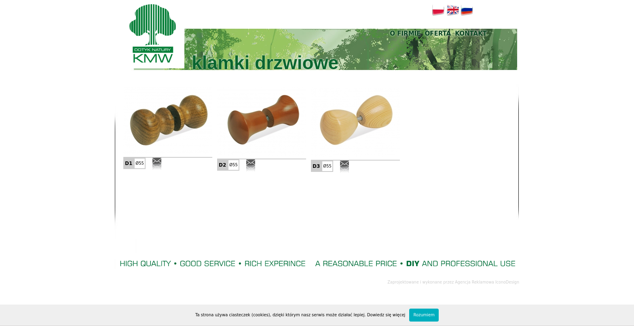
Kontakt (471, 33)
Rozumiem (424, 315)
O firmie (405, 33)
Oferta (438, 33)
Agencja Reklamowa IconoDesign (487, 282)
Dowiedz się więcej (386, 315)
